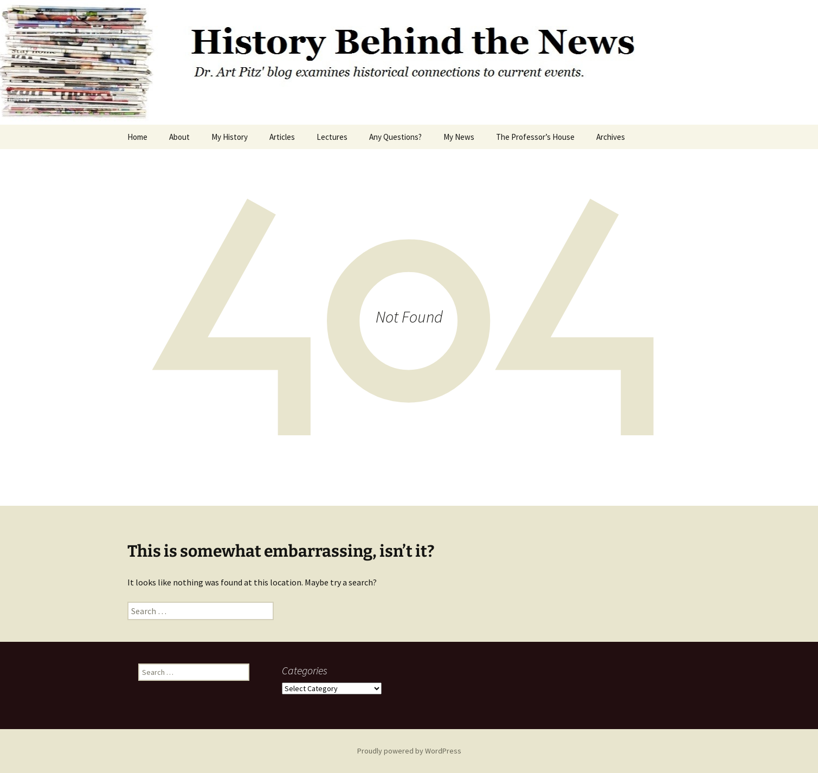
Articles (282, 137)
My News (458, 137)
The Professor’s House (535, 137)
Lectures (332, 137)
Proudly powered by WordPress (409, 751)
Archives (610, 137)
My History (229, 137)
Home (137, 137)
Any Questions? (395, 137)
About (179, 137)
